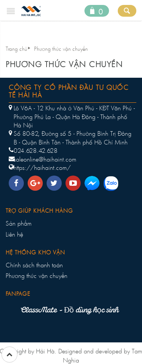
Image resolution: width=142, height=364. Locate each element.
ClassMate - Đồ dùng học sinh (69, 310)
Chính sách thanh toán (34, 265)
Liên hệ (14, 234)
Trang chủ (16, 48)
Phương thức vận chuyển (61, 48)
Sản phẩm (19, 223)
